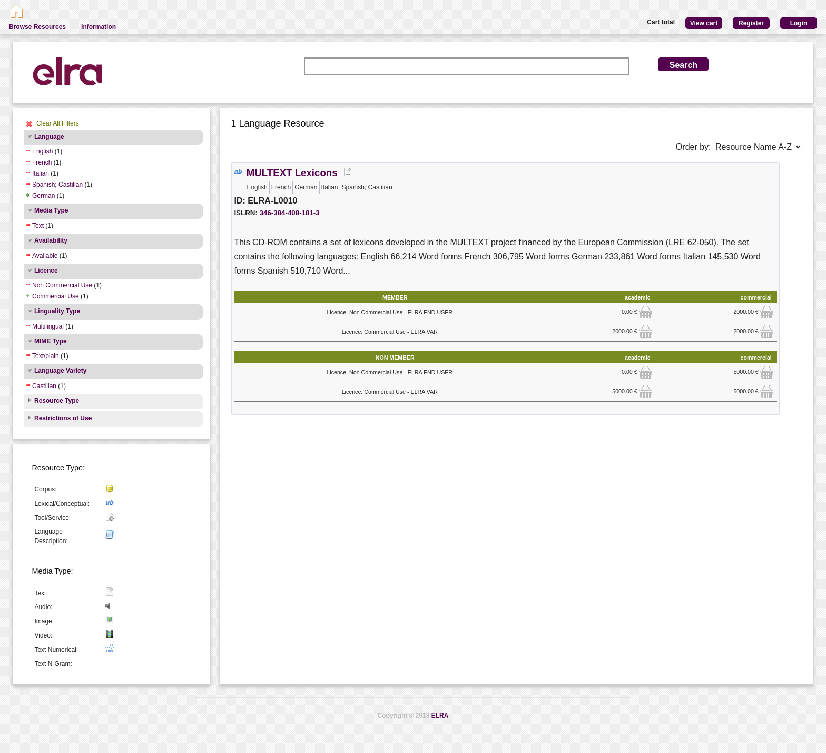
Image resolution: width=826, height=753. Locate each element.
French (42, 162)
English (42, 151)
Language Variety (60, 370)
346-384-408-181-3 (290, 213)
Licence (46, 270)
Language (49, 136)
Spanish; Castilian (57, 184)
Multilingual (48, 326)
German (43, 195)
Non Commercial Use (62, 285)
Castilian (44, 386)
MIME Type (50, 341)
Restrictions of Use (63, 418)
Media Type (51, 210)
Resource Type (56, 400)
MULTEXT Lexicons (292, 172)
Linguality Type (57, 311)
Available (44, 255)
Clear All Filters (57, 123)
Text (38, 225)
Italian (40, 173)
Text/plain (45, 356)
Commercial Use (55, 296)
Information (98, 27)
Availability (50, 240)
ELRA (440, 715)
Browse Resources (37, 27)
